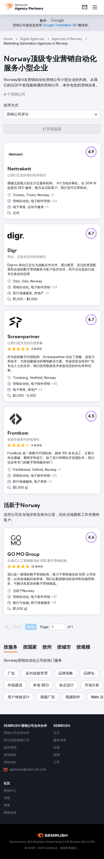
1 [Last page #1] (72, 627)
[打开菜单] (94, 7)
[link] (84, 7)
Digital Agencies (32, 39)
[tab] (10, 647)
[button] (52, 114)
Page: (44, 627)
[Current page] (57, 627)
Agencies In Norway (67, 39)
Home (8, 39)
